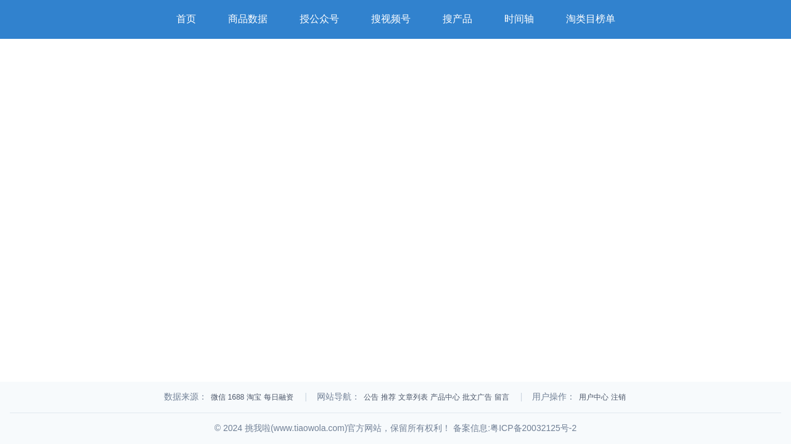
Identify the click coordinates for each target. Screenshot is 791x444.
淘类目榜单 (590, 19)
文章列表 (413, 397)
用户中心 (594, 397)
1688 (236, 397)
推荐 (388, 397)
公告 (371, 397)
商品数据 (248, 19)
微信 (218, 397)
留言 (501, 397)
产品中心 (445, 397)
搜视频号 (391, 19)
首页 (186, 19)
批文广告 (477, 397)
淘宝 (254, 397)
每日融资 (278, 397)
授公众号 (319, 19)
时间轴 (519, 19)
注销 (618, 397)
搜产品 (457, 19)
